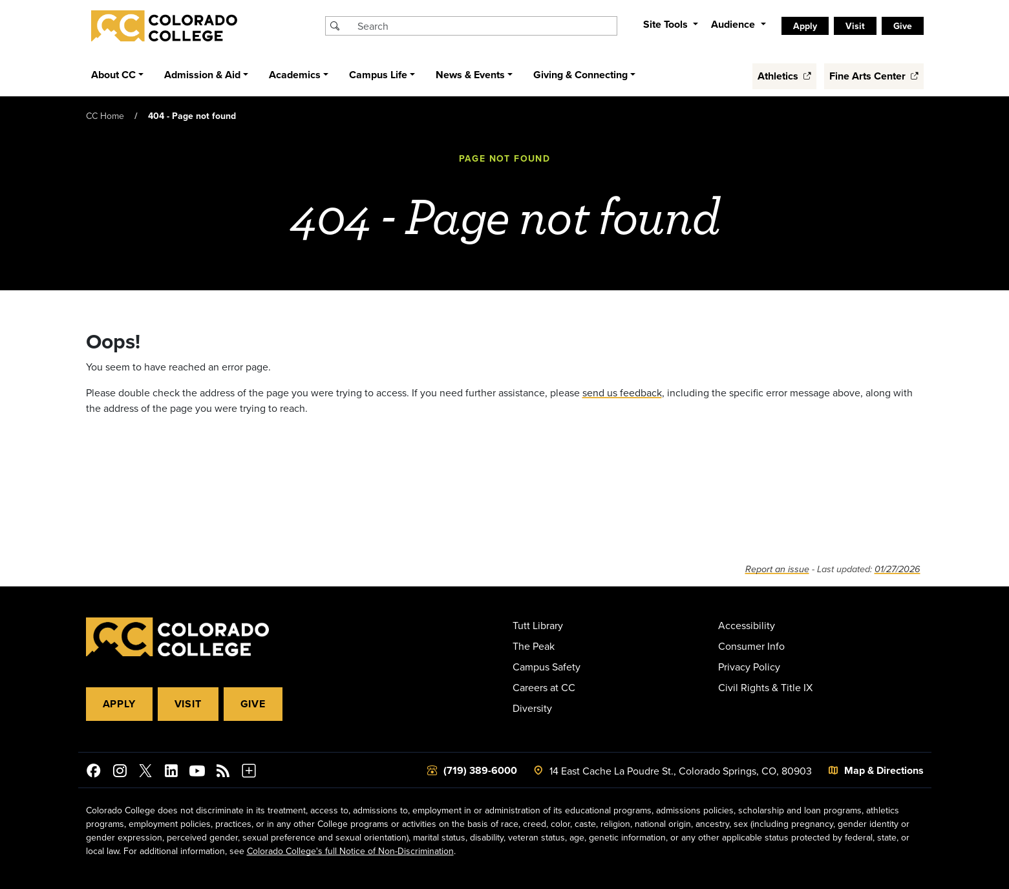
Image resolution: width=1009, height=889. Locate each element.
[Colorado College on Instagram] (119, 772)
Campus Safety (546, 666)
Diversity (532, 708)
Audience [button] (734, 24)
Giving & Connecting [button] (580, 74)
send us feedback (622, 392)
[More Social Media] (249, 772)
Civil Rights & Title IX (765, 687)
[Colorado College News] (223, 772)
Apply (805, 25)
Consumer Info (751, 646)
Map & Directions (884, 770)
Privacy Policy (749, 666)
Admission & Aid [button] (202, 74)
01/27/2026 (897, 569)
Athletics (784, 76)
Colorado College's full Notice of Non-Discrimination (350, 850)
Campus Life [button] (378, 74)
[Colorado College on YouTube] (197, 772)
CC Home (105, 115)
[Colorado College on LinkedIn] (171, 772)
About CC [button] (113, 74)
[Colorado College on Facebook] (93, 772)
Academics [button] (295, 74)
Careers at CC (544, 687)
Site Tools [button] (666, 24)
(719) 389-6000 (480, 770)
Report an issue (777, 569)
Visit (855, 25)
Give (902, 25)
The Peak (534, 646)
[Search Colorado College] (485, 26)
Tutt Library (538, 625)
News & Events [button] (470, 74)
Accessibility (746, 625)
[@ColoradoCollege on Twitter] (145, 772)
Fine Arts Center (874, 76)
